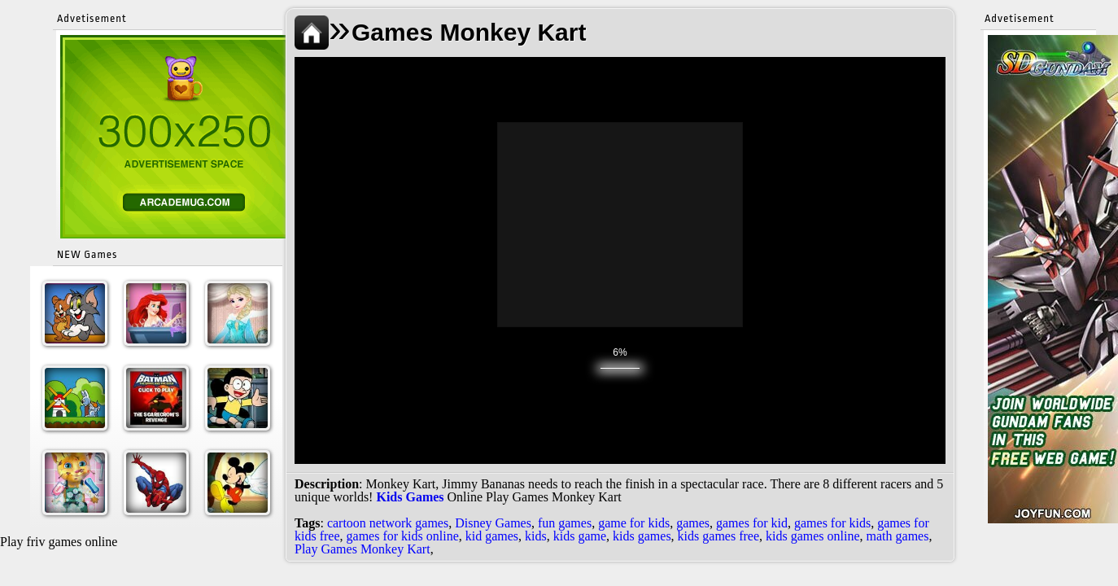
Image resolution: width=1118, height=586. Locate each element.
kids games (642, 536)
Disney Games (493, 523)
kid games (491, 536)
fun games (565, 523)
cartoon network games (387, 523)
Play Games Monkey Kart (362, 549)
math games (898, 536)
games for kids (832, 523)
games (693, 523)
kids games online (813, 536)
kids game (579, 536)
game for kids (634, 523)
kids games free (718, 536)
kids (536, 536)
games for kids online (403, 536)
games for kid (752, 523)
